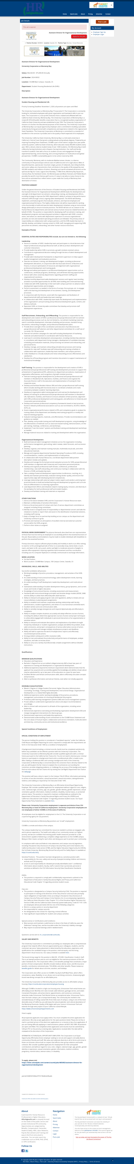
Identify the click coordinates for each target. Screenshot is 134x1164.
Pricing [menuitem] (55, 1124)
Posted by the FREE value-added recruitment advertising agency (35, 1098)
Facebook (22, 1150)
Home (65, 14)
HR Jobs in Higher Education (41, 1160)
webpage (27, 772)
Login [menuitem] (55, 1134)
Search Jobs (74, 14)
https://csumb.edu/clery (30, 852)
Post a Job (102, 22)
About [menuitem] (55, 1121)
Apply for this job (79, 36)
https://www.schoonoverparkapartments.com (38, 1009)
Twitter (26, 1150)
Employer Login (98, 34)
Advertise (99, 14)
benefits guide (27, 968)
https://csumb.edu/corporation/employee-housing (46, 984)
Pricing (90, 14)
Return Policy (34, 1162)
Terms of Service (95, 1162)
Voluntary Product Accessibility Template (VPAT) (63, 1162)
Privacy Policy (83, 1162)
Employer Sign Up (99, 32)
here (52, 801)
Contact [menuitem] (55, 1131)
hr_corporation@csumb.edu (50, 935)
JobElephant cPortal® (91, 1130)
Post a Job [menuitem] (56, 1137)
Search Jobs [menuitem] (57, 1118)
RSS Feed (26, 1162)
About (83, 14)
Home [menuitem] (55, 1115)
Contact (107, 14)
